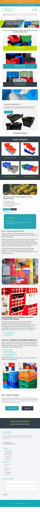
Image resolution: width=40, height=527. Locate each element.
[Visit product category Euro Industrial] (29, 150)
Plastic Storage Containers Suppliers (13, 231)
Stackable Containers (20, 65)
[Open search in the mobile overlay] (20, 14)
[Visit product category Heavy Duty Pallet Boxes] (10, 169)
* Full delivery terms (6, 211)
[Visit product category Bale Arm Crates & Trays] (29, 169)
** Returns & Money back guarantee (9, 212)
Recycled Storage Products (12, 104)
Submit (5, 494)
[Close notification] (38, 2)
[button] (33, 10)
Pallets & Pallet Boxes (20, 83)
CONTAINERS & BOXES (20, 47)
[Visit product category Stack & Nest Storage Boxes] (10, 150)
